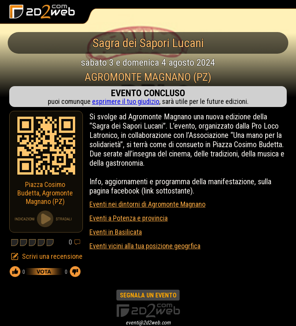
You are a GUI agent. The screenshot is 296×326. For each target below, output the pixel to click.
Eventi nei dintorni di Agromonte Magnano (147, 204)
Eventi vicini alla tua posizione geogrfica (144, 246)
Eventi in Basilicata (115, 232)
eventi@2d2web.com (148, 322)
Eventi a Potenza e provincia (128, 218)
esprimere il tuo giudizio (125, 101)
